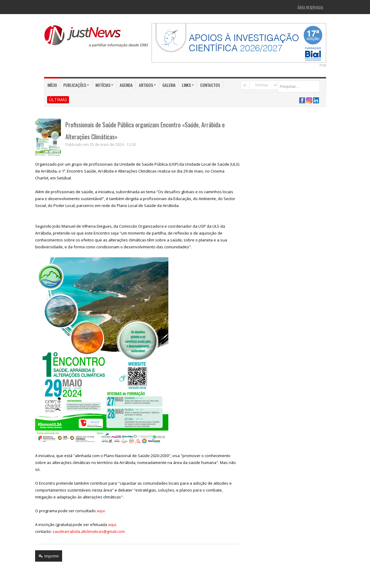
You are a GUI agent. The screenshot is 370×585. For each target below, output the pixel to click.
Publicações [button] (76, 85)
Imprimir (48, 556)
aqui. (101, 510)
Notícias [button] (104, 85)
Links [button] (188, 85)
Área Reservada (310, 7)
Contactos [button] (210, 85)
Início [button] (52, 85)
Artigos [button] (147, 85)
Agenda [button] (126, 85)
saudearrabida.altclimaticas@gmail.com (89, 531)
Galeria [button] (169, 85)
